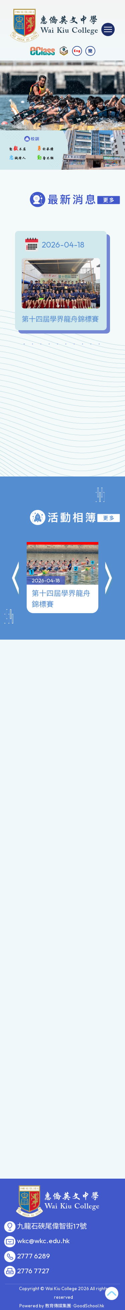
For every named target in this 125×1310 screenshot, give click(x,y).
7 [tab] (74, 345)
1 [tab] (24, 345)
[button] (16, 547)
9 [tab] (91, 345)
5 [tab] (57, 345)
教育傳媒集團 (58, 1305)
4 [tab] (49, 345)
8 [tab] (82, 345)
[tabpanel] (62, 282)
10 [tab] (99, 345)
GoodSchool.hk (88, 1305)
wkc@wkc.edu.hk (43, 1241)
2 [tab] (32, 345)
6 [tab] (66, 345)
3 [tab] (41, 345)
